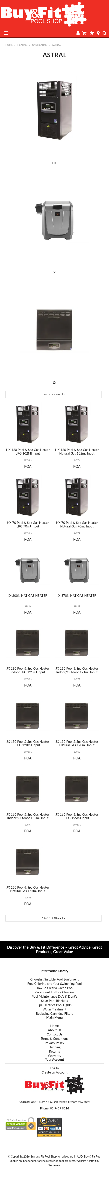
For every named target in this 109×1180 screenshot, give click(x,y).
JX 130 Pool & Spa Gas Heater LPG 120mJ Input (27, 743)
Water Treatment (54, 1009)
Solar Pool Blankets (54, 1001)
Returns (54, 1051)
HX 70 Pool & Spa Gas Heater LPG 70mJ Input (28, 524)
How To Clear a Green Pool (54, 988)
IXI (54, 273)
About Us (54, 1030)
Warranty (54, 1055)
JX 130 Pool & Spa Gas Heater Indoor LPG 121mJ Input (27, 670)
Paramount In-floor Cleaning (55, 992)
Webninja (54, 1165)
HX (54, 163)
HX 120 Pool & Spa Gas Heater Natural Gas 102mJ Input (77, 451)
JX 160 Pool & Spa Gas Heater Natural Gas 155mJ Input (27, 889)
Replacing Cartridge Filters (54, 1013)
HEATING (22, 44)
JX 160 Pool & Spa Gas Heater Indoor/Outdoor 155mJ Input (27, 816)
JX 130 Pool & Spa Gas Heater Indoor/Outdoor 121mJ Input (77, 670)
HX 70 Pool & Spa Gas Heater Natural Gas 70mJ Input (77, 524)
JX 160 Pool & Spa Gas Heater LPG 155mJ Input (77, 816)
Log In (54, 1068)
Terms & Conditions (54, 1038)
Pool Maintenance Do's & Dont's (54, 996)
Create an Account (54, 1072)
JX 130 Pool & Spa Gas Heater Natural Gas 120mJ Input (77, 743)
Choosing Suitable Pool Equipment (54, 979)
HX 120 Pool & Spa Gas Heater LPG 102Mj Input (28, 451)
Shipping (54, 1047)
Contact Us (54, 1034)
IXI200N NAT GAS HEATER (27, 595)
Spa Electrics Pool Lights (54, 1005)
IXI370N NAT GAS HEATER (76, 595)
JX (54, 382)
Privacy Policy (54, 1043)
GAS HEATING (40, 44)
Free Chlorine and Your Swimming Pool (54, 983)
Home (9, 44)
